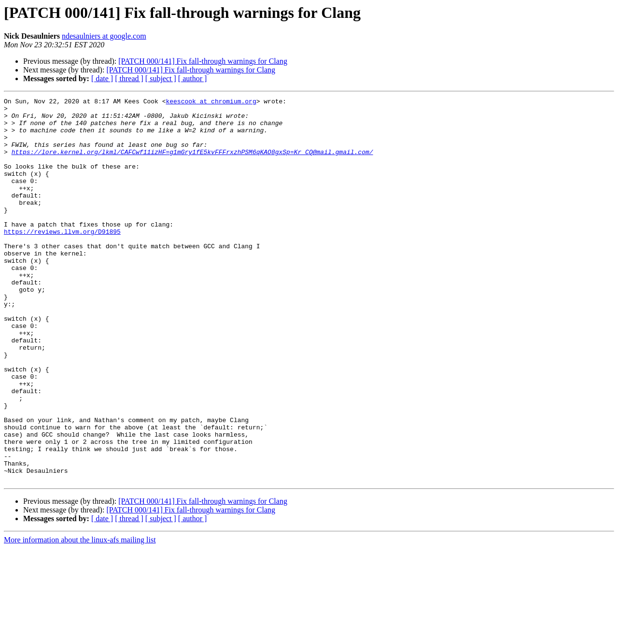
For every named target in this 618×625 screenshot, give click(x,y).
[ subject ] (160, 78)
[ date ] (102, 78)
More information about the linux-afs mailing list (80, 616)
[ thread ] (129, 78)
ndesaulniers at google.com (104, 36)
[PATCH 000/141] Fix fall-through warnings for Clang (202, 61)
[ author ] (192, 78)
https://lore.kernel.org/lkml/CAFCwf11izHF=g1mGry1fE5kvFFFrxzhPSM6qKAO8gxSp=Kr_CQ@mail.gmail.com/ (192, 163)
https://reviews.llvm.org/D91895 (62, 259)
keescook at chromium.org (211, 102)
